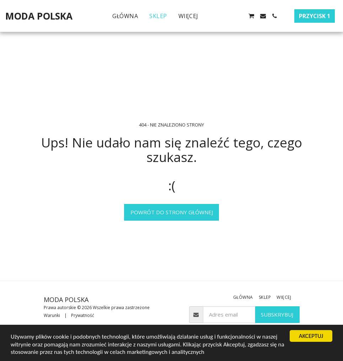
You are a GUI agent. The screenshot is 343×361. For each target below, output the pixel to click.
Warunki (52, 315)
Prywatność (82, 315)
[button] (216, 16)
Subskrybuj (277, 314)
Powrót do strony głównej (171, 212)
